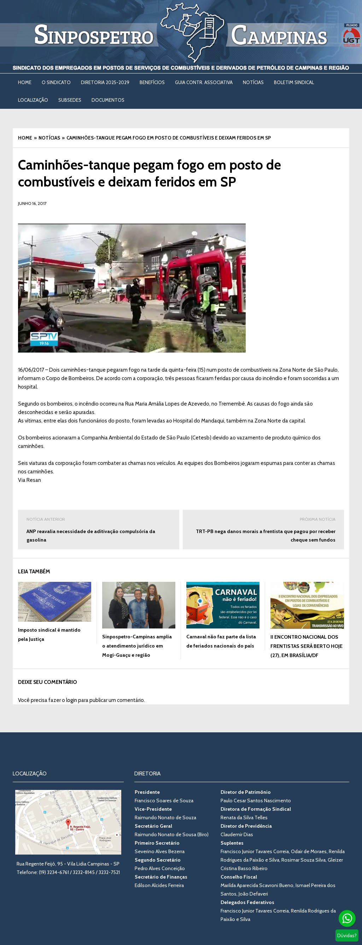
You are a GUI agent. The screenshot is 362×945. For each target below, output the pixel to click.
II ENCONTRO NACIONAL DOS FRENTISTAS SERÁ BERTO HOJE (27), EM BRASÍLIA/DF (306, 646)
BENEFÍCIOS (152, 82)
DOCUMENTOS (108, 100)
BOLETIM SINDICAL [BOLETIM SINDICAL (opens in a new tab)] (294, 82)
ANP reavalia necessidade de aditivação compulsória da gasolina (99, 529)
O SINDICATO (56, 82)
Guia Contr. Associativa (204, 82)
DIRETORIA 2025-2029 (105, 82)
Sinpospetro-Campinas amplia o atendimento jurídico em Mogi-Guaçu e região (137, 645)
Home (24, 82)
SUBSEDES (69, 100)
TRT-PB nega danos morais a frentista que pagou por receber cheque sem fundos (263, 529)
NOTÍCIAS (253, 82)
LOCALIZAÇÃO (33, 100)
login (71, 700)
